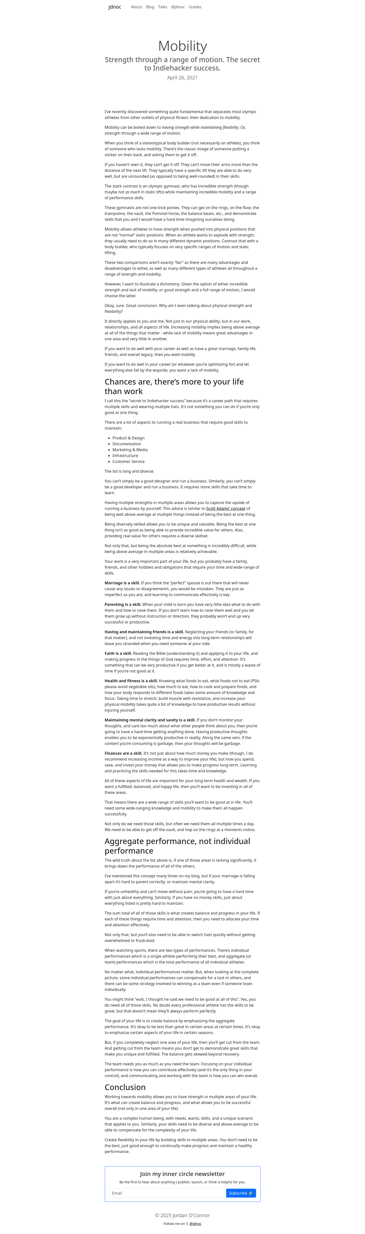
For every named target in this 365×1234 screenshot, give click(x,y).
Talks (162, 7)
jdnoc (115, 6)
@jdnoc (178, 7)
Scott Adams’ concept (225, 508)
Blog (150, 7)
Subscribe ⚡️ (241, 1193)
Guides (195, 7)
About (136, 7)
